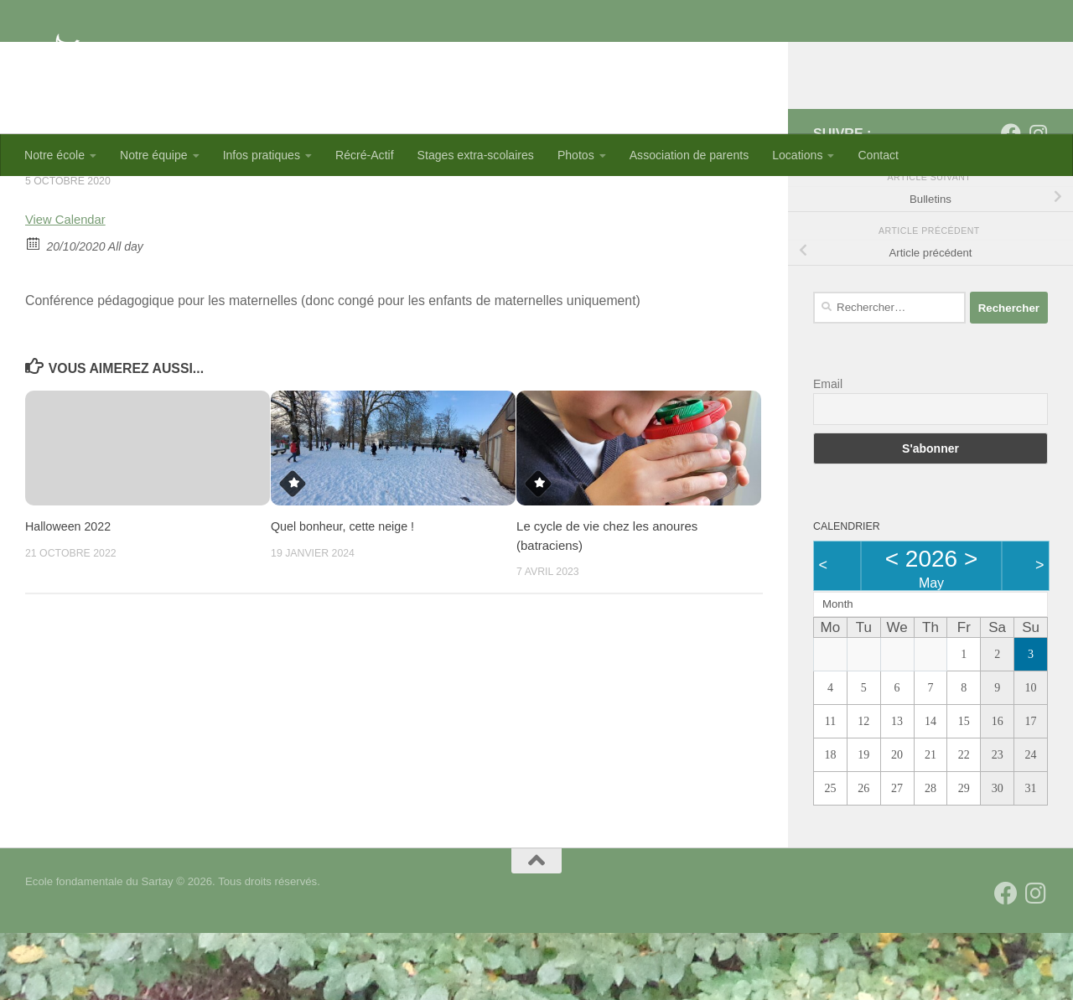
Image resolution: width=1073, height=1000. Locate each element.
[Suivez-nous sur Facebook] (1011, 200)
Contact (878, 155)
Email (827, 451)
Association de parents (689, 155)
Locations (797, 155)
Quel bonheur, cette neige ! (346, 593)
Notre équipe (154, 155)
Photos (575, 155)
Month (837, 671)
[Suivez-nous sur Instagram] (1038, 200)
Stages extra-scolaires (475, 155)
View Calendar (68, 286)
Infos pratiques (261, 155)
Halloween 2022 (70, 593)
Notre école (54, 155)
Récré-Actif (364, 155)
